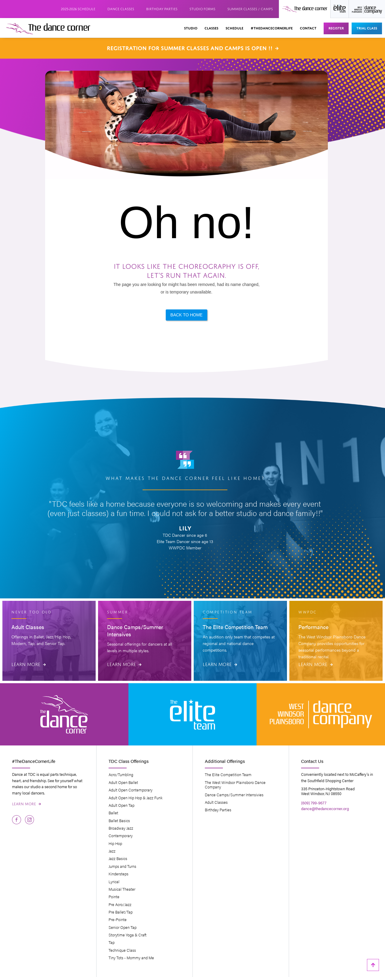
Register (336, 27)
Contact (308, 27)
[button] (190, 28)
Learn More (28, 663)
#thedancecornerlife (272, 27)
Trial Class (366, 27)
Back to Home (187, 314)
